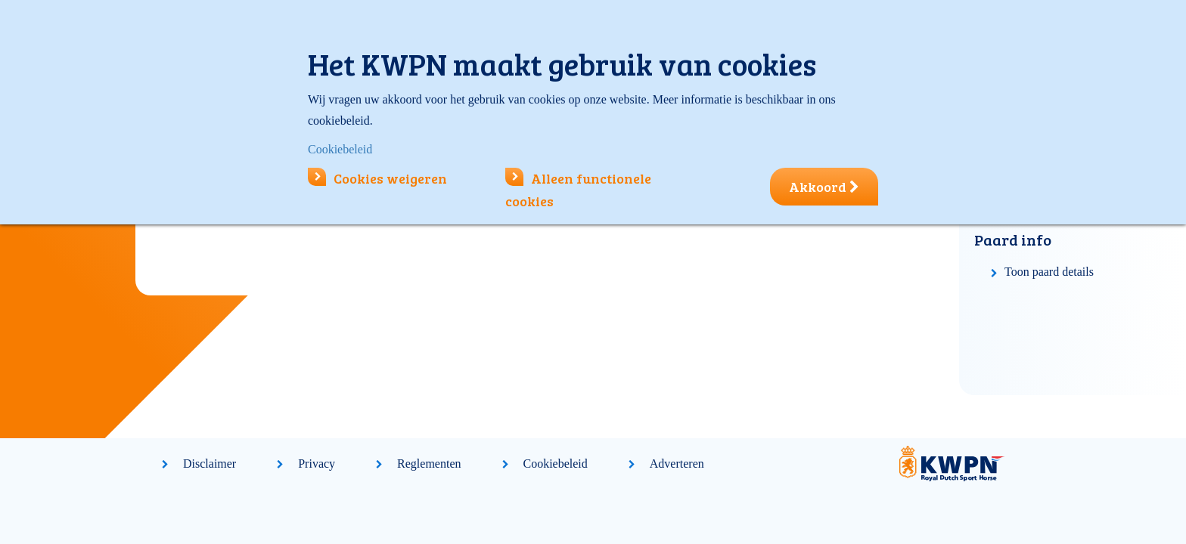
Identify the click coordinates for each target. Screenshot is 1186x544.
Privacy (316, 463)
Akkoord (824, 187)
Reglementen (429, 463)
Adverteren (677, 463)
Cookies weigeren (377, 178)
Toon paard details (1049, 271)
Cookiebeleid (555, 463)
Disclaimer (209, 463)
